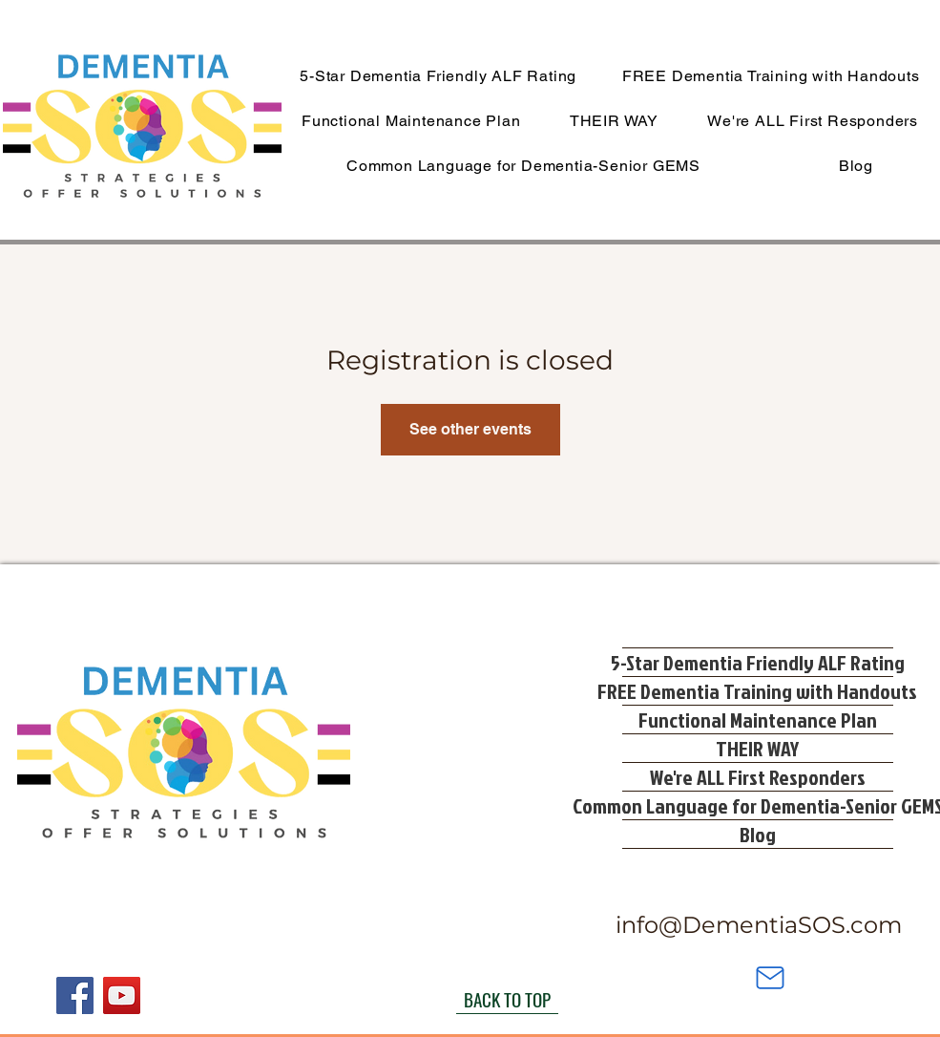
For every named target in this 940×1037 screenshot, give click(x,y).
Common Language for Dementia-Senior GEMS (757, 805)
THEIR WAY (757, 748)
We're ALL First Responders (758, 777)
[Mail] (770, 978)
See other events (470, 429)
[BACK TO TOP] (507, 999)
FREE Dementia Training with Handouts (757, 691)
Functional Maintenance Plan (757, 719)
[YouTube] (121, 995)
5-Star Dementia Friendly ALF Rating (757, 662)
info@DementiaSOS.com (759, 925)
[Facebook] (75, 995)
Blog (758, 834)
